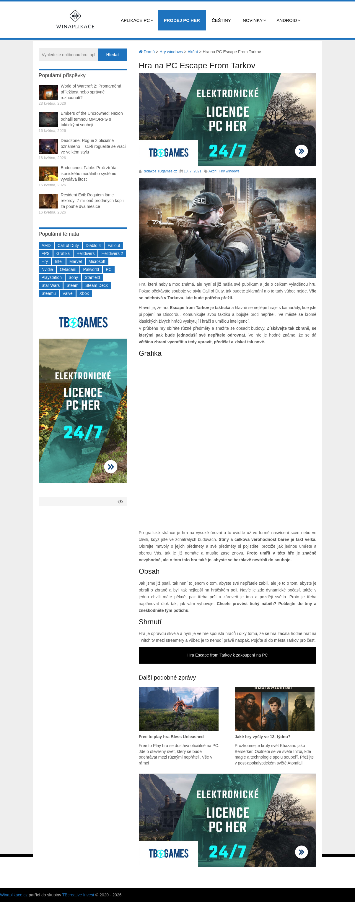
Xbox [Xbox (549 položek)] (84, 293)
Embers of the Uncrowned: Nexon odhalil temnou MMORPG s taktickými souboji (92, 119)
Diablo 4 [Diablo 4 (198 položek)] (93, 245)
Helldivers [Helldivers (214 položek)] (85, 253)
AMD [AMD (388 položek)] (46, 245)
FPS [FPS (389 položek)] (46, 253)
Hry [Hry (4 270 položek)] (45, 261)
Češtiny (221, 20)
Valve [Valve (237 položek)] (68, 293)
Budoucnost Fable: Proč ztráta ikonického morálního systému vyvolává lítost (88, 173)
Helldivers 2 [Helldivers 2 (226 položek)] (112, 253)
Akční (213, 171)
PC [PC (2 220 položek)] (108, 269)
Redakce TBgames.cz (159, 171)
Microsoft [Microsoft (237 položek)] (97, 261)
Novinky (253, 20)
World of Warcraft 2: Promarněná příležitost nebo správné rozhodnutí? (91, 92)
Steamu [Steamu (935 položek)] (49, 293)
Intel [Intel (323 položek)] (58, 261)
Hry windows (229, 171)
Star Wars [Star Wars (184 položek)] (51, 285)
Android (286, 20)
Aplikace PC (135, 20)
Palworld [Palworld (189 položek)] (91, 269)
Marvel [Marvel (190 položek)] (75, 261)
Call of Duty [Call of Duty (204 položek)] (68, 245)
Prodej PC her (182, 20)
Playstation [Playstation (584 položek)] (52, 277)
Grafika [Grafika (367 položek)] (63, 253)
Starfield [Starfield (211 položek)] (92, 277)
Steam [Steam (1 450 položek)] (72, 285)
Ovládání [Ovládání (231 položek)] (68, 269)
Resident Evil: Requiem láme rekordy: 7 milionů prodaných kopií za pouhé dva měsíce (92, 201)
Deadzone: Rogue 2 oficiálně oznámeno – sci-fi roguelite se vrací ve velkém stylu (93, 146)
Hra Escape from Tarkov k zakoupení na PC (228, 655)
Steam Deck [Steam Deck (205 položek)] (96, 285)
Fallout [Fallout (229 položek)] (114, 245)
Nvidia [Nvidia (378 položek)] (47, 269)
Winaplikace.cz (13, 895)
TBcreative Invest (78, 895)
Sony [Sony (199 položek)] (73, 277)
